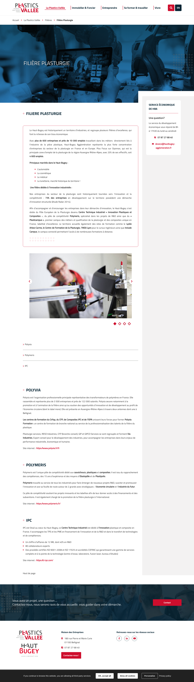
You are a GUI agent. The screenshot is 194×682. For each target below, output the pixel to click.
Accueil (15, 20)
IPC (26, 366)
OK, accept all (104, 676)
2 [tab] (119, 323)
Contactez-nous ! (71, 655)
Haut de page (29, 573)
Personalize (149, 676)
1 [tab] (115, 323)
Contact (167, 602)
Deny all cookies (127, 676)
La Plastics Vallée (32, 20)
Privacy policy (165, 676)
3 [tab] (124, 323)
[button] (55, 8)
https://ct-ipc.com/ (44, 560)
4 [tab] (129, 323)
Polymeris (29, 355)
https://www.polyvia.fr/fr (47, 448)
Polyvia (28, 344)
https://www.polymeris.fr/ (48, 503)
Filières (48, 20)
